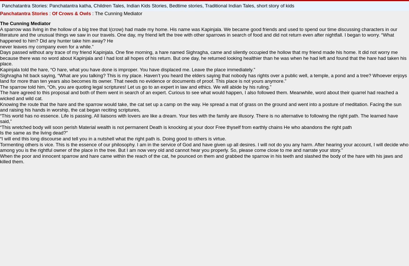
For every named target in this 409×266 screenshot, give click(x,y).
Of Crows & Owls (71, 13)
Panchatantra (15, 13)
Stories (39, 13)
